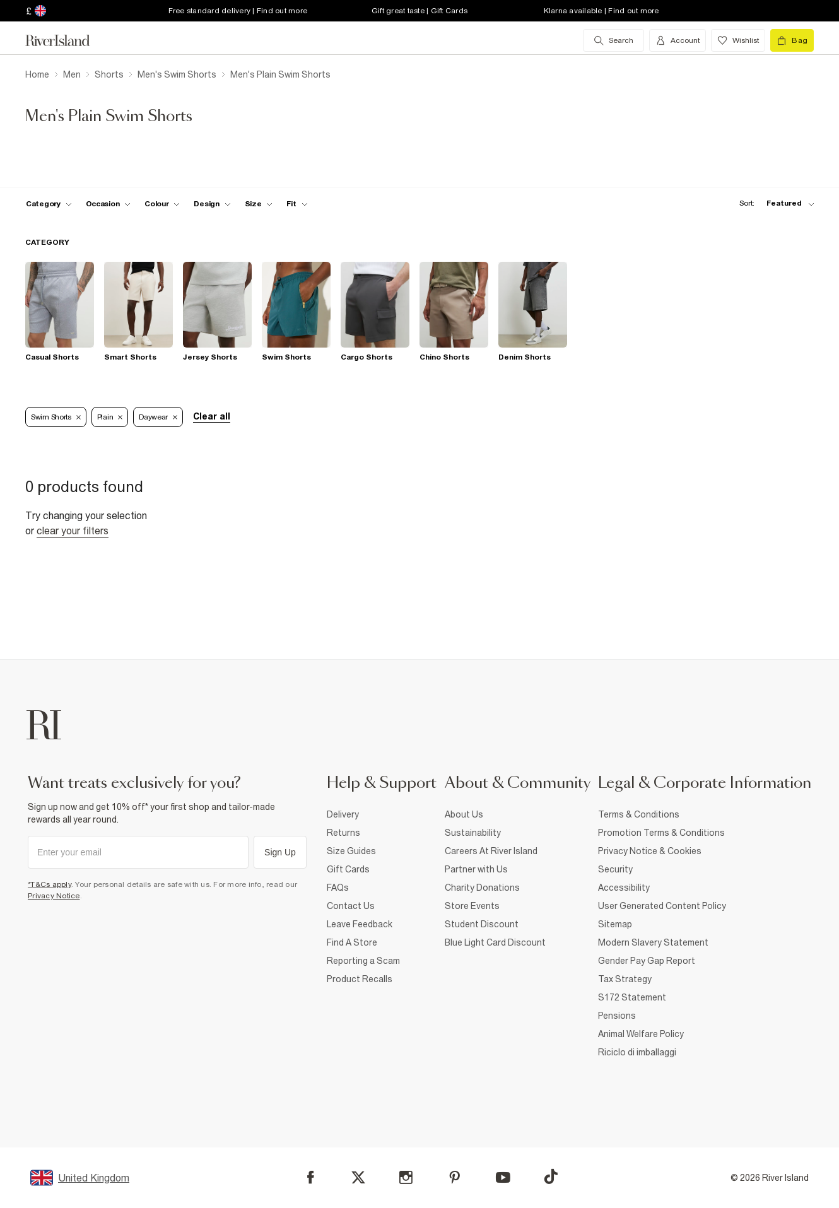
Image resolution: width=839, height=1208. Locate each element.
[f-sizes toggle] (259, 204)
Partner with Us (476, 869)
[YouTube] (503, 1177)
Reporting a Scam (363, 961)
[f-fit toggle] (297, 204)
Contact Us (351, 906)
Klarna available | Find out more (601, 10)
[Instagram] (405, 1177)
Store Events (472, 906)
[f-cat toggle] (49, 204)
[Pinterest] (454, 1177)
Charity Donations (482, 888)
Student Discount (482, 924)
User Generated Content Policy (662, 906)
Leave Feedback (359, 924)
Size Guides (351, 851)
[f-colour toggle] (162, 204)
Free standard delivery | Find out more (238, 10)
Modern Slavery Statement (653, 942)
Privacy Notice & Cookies (649, 851)
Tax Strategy (625, 979)
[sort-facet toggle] (773, 203)
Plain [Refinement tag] (110, 417)
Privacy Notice (54, 895)
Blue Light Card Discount (495, 942)
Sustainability (473, 833)
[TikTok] (550, 1176)
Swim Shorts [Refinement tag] (56, 417)
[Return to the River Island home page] (67, 40)
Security (615, 869)
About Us (464, 814)
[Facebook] (310, 1177)
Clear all (211, 416)
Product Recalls (359, 979)
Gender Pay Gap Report (646, 961)
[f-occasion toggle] (108, 204)
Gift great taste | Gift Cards (419, 10)
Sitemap (615, 924)
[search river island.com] (613, 40)
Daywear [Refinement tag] (158, 417)
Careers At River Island (491, 851)
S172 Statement (632, 997)
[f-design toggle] (212, 204)
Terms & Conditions (638, 814)
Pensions (617, 1016)
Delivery (343, 814)
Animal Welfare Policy (641, 1034)
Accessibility (624, 888)
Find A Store (352, 942)
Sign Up (280, 852)
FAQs (338, 888)
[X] (358, 1178)
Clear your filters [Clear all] (73, 530)
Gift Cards (348, 869)
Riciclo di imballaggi (637, 1052)
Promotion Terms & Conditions (661, 833)
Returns (343, 833)
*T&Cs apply (49, 884)
